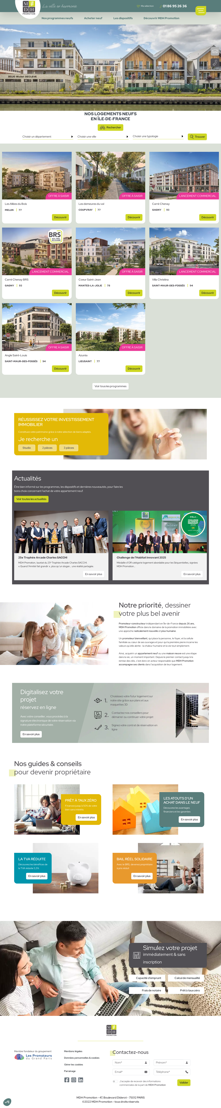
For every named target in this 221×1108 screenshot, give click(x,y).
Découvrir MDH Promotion (161, 18)
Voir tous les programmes (110, 386)
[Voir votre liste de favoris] (145, 6)
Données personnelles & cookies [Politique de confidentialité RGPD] (81, 1057)
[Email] (127, 1072)
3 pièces (69, 448)
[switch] (115, 1081)
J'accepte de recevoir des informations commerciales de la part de (142, 1083)
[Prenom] (169, 1062)
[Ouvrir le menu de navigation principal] (200, 10)
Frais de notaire (151, 990)
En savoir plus (31, 734)
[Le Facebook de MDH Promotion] (67, 1079)
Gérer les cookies (73, 1064)
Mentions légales (73, 1051)
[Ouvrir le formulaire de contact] (215, 51)
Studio (27, 448)
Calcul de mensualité (187, 978)
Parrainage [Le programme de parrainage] (70, 1071)
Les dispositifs (123, 18)
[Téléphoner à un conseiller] (215, 62)
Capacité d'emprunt (148, 978)
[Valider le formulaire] (183, 1082)
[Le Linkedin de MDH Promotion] (80, 1079)
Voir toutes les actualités (31, 499)
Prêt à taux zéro (190, 990)
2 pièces (47, 448)
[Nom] (127, 1062)
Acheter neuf (93, 18)
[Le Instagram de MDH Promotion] (74, 1079)
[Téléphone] (169, 1072)
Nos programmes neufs (57, 18)
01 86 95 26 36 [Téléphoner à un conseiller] (173, 6)
